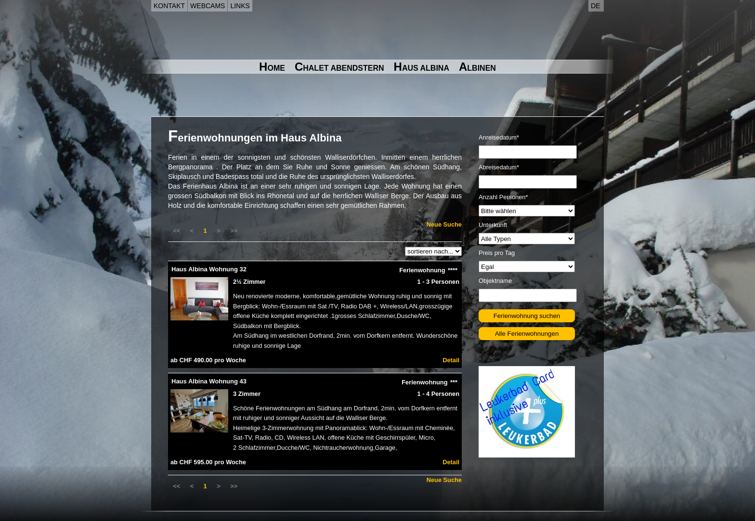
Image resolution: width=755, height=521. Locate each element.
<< (176, 230)
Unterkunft (493, 225)
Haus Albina (421, 66)
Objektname (495, 280)
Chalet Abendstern (339, 66)
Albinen (477, 66)
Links (239, 6)
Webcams (207, 6)
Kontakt (169, 6)
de (595, 6)
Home (272, 66)
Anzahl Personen (503, 197)
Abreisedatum (499, 167)
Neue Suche (444, 224)
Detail (451, 360)
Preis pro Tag (497, 252)
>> (233, 230)
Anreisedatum (499, 137)
